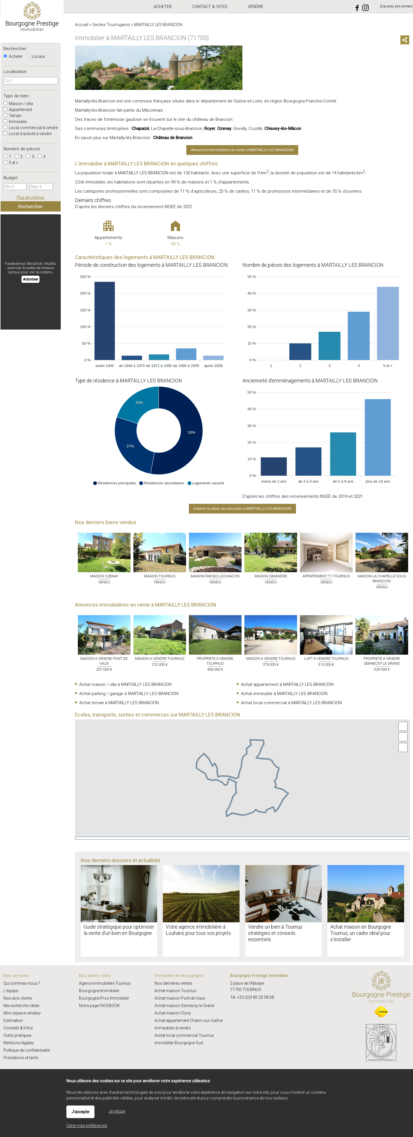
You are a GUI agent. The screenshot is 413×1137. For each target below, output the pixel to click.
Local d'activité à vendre (27, 133)
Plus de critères (30, 197)
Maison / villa (18, 103)
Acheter (13, 56)
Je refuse (117, 1111)
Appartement (17, 109)
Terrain (12, 115)
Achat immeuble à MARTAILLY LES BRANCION (284, 693)
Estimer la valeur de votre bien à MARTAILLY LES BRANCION (242, 508)
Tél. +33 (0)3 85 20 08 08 (252, 997)
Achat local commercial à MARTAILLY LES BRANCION (291, 702)
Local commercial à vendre (30, 127)
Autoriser (30, 279)
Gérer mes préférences (86, 1125)
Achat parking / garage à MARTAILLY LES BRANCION (128, 693)
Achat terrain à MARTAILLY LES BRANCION (119, 702)
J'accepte (80, 1112)
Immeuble (15, 121)
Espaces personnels (396, 6)
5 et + (10, 162)
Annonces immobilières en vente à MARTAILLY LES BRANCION (242, 150)
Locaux (35, 56)
